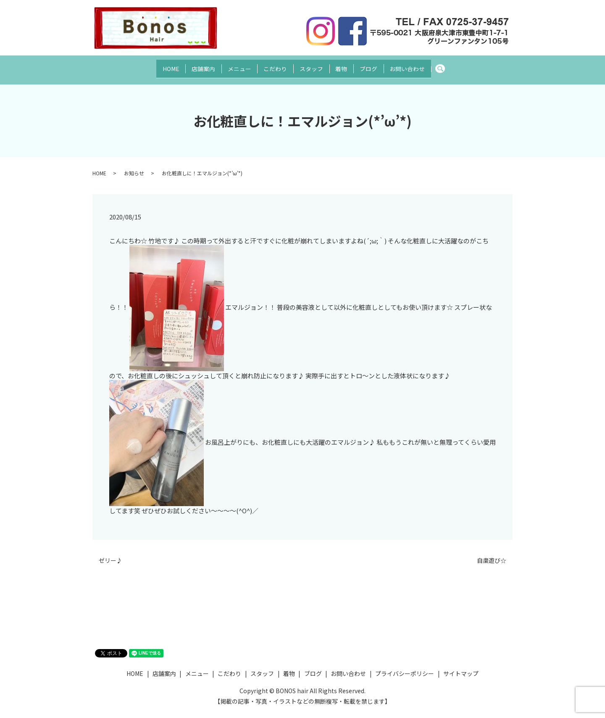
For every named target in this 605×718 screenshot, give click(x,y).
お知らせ (134, 165)
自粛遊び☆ (491, 553)
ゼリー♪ (110, 553)
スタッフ (314, 65)
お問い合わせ (425, 65)
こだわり (272, 65)
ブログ (381, 65)
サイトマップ (461, 666)
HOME (152, 65)
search (465, 66)
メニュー (231, 65)
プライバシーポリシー (404, 666)
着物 (349, 65)
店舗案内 (190, 65)
